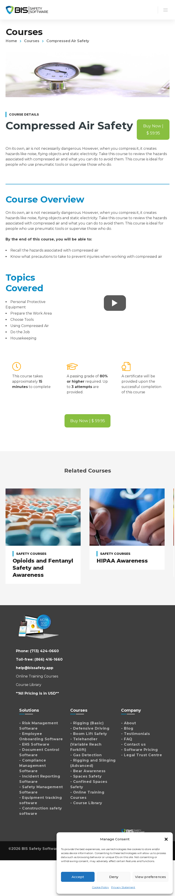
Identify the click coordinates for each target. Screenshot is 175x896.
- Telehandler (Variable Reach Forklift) (86, 744)
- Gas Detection (86, 755)
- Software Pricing (139, 750)
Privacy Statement (123, 887)
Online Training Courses (37, 676)
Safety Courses (31, 554)
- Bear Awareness (88, 771)
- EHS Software (34, 744)
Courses (31, 41)
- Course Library (86, 803)
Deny (113, 877)
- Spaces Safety (86, 776)
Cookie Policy (100, 887)
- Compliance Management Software (32, 765)
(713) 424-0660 (44, 651)
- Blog (127, 728)
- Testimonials (135, 734)
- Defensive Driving (90, 728)
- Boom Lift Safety (88, 734)
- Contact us (133, 744)
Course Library (28, 685)
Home (11, 41)
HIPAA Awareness (122, 560)
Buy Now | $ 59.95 (153, 130)
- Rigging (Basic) (87, 723)
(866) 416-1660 (48, 659)
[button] (166, 839)
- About (128, 723)
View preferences (150, 877)
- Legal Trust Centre (141, 755)
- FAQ (126, 739)
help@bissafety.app (34, 668)
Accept (78, 877)
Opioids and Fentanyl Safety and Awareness (43, 567)
